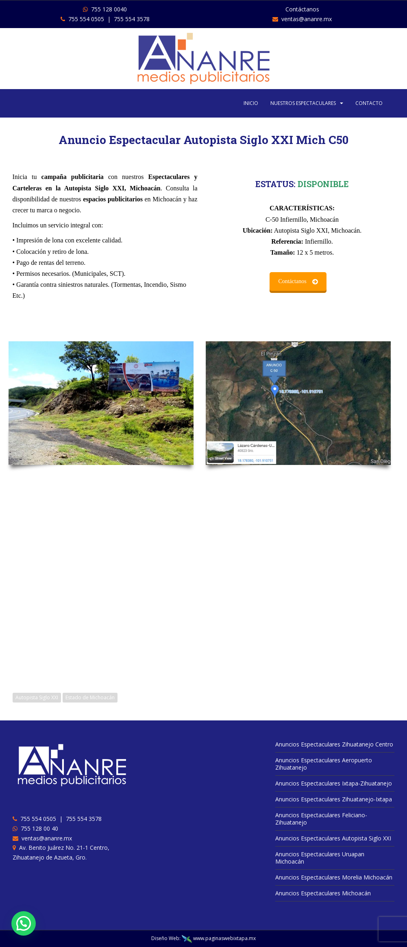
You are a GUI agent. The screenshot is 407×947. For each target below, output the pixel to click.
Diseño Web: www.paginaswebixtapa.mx (203, 938)
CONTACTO (369, 103)
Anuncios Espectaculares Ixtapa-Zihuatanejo (333, 783)
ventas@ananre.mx (302, 19)
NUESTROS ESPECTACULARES (303, 103)
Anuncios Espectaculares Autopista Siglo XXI (333, 838)
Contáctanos (69, 281)
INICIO (251, 103)
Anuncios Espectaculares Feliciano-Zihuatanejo (321, 818)
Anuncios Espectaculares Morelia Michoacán (333, 877)
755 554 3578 (132, 19)
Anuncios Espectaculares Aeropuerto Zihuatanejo (323, 763)
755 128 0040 (105, 9)
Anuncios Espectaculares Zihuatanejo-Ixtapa (333, 799)
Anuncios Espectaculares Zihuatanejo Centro (334, 744)
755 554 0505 (82, 19)
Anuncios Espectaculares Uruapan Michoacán (319, 857)
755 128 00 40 (37, 828)
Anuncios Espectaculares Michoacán (323, 893)
